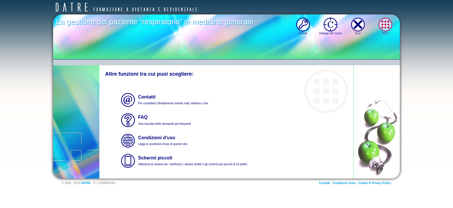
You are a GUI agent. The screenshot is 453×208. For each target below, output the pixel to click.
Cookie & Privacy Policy (374, 183)
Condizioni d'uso (344, 183)
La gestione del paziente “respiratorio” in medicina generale (155, 21)
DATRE (86, 183)
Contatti (324, 183)
